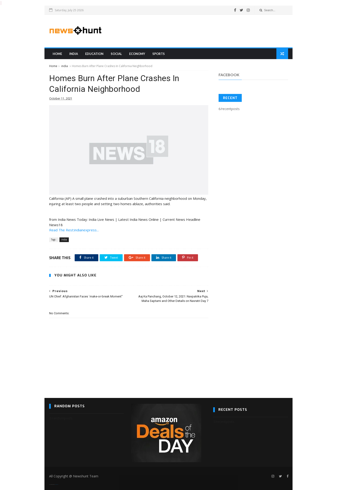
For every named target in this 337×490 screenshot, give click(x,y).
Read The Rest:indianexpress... (74, 229)
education (94, 53)
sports (158, 53)
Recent (230, 98)
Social (116, 53)
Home (57, 53)
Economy (137, 53)
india (73, 53)
